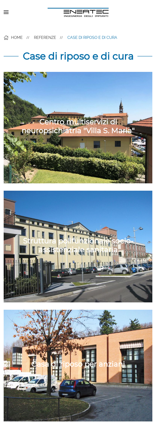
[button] (6, 12)
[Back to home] (78, 12)
